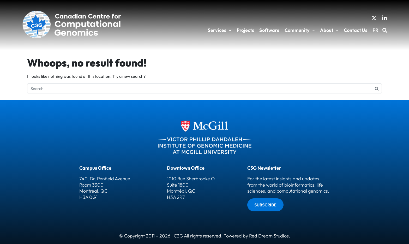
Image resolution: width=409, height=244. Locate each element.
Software (269, 30)
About (329, 30)
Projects (245, 30)
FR (375, 30)
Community (300, 30)
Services (219, 30)
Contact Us (355, 30)
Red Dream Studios (269, 236)
